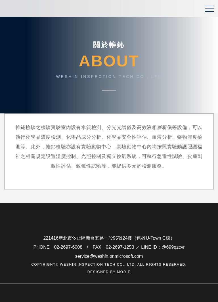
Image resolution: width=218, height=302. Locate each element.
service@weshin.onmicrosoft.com (109, 256)
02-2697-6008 (68, 247)
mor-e (124, 272)
